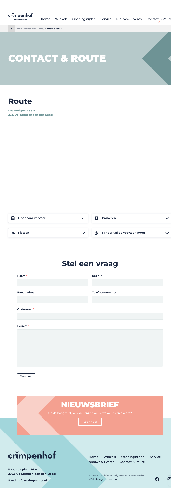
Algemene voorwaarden (130, 475)
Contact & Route (159, 19)
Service (105, 19)
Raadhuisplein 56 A (21, 110)
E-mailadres (26, 292)
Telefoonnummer (104, 292)
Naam (22, 275)
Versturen (27, 376)
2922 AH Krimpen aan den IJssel (30, 114)
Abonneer (90, 422)
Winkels (61, 19)
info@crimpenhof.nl (32, 480)
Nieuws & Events (129, 19)
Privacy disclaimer (101, 475)
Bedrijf (97, 275)
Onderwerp (26, 309)
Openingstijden (84, 19)
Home (45, 19)
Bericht (23, 326)
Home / (40, 29)
